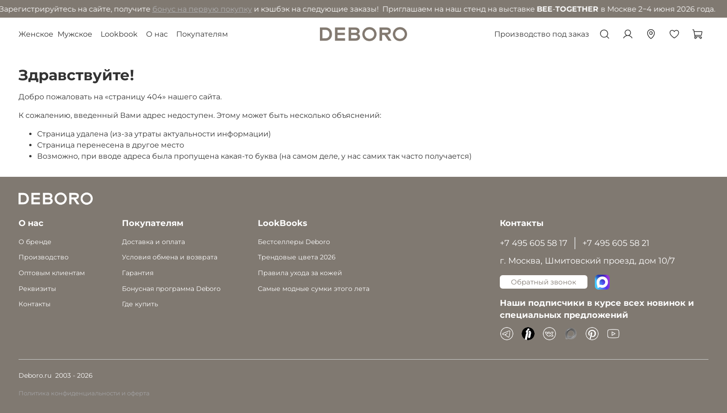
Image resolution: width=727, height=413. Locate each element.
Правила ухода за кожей (300, 273)
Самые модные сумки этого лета (314, 288)
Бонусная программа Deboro (171, 288)
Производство (44, 257)
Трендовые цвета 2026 (297, 257)
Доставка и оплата (153, 242)
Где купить (140, 304)
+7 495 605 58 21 (616, 243)
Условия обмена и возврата (169, 257)
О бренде (35, 242)
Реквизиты (37, 288)
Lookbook (119, 34)
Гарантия (137, 273)
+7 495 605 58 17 (534, 243)
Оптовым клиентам (52, 273)
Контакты (35, 304)
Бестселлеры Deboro (294, 242)
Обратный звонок (543, 281)
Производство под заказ (541, 34)
